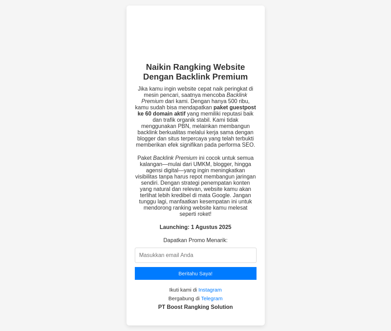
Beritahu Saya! (195, 273)
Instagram (210, 290)
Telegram (211, 298)
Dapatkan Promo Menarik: (196, 240)
